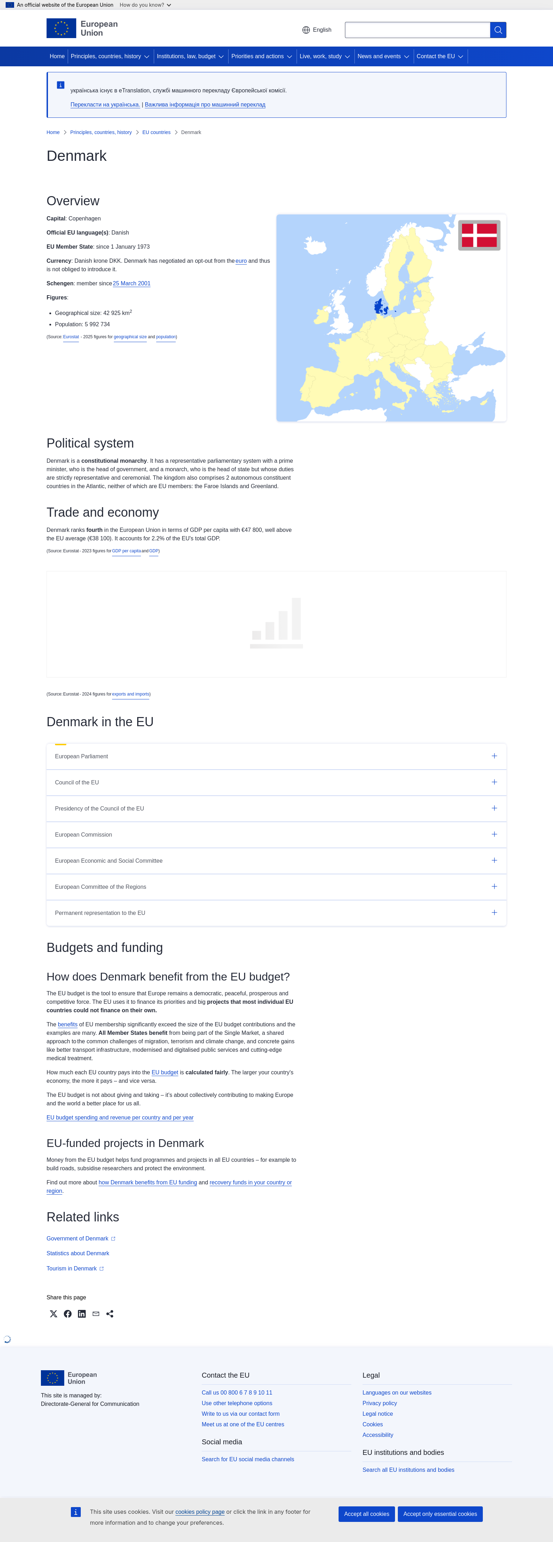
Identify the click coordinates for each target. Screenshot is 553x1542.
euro (241, 261)
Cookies (373, 1424)
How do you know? (145, 5)
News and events (379, 56)
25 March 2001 (132, 283)
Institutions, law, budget (186, 56)
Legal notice (378, 1414)
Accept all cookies (366, 1514)
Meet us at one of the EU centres (243, 1424)
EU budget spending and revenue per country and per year (120, 1118)
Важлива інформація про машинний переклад (205, 105)
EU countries (156, 132)
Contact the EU (436, 56)
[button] (53, 1313)
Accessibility (378, 1435)
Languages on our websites (397, 1393)
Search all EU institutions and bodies (409, 1470)
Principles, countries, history (106, 56)
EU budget (165, 1072)
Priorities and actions (257, 56)
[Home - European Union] (82, 28)
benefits (68, 1024)
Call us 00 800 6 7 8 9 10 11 (237, 1393)
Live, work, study (321, 56)
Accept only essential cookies (440, 1514)
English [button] (317, 30)
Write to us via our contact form (241, 1414)
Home (57, 56)
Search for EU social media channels (248, 1459)
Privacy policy (380, 1403)
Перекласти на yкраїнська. (105, 105)
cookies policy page (200, 1512)
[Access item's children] (148, 56)
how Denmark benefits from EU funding (148, 1182)
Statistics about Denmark (78, 1253)
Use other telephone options (237, 1403)
